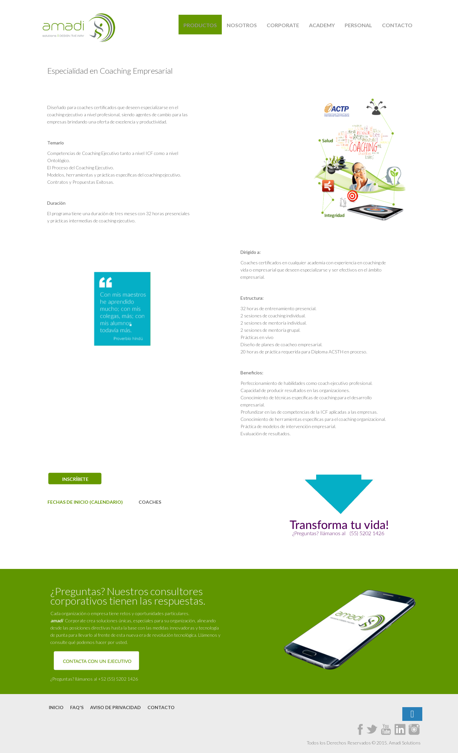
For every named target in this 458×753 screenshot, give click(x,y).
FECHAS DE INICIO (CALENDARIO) (85, 502)
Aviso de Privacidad (115, 707)
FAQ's (77, 707)
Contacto (161, 707)
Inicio (56, 707)
